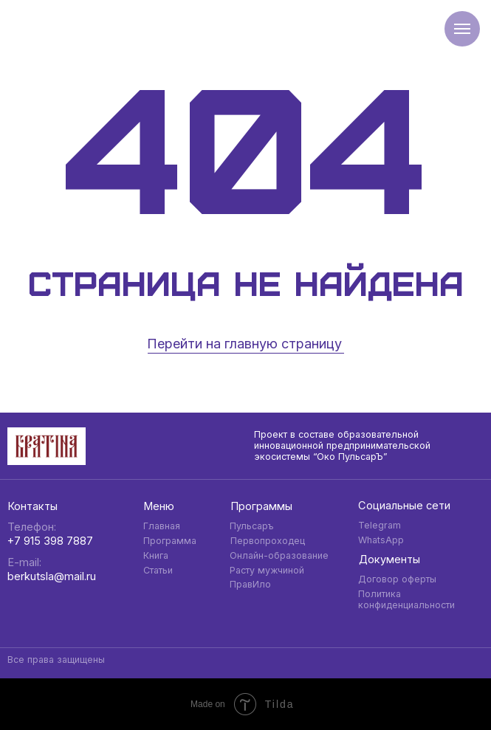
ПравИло (250, 584)
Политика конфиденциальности (406, 599)
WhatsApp (381, 539)
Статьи (158, 570)
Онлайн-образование (279, 555)
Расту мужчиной (267, 570)
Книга (155, 555)
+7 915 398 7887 (50, 541)
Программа (169, 540)
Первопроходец (267, 540)
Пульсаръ (252, 525)
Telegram (379, 525)
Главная (161, 525)
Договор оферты (397, 579)
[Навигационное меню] (462, 29)
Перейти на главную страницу (244, 343)
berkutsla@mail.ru (51, 576)
